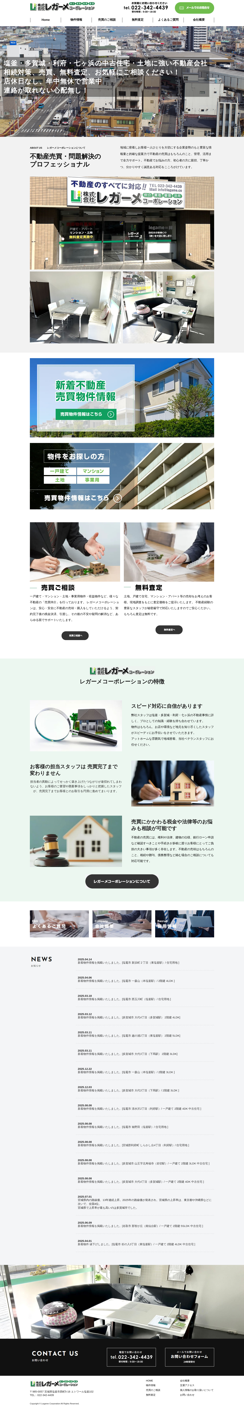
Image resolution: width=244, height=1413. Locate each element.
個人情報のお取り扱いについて (197, 1390)
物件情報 (76, 19)
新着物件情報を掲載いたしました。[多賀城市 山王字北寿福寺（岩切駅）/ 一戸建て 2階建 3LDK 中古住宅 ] (143, 1163)
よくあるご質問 (168, 19)
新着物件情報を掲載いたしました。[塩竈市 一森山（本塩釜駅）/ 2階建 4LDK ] (126, 980)
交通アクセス (187, 1385)
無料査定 (138, 19)
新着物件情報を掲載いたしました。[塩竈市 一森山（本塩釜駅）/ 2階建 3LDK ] (126, 1072)
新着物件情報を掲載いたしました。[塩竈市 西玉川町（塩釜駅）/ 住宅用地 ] (124, 999)
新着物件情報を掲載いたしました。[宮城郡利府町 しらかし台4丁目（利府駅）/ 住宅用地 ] (133, 1145)
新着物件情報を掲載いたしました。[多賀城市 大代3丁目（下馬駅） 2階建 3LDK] (127, 1053)
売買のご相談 (107, 19)
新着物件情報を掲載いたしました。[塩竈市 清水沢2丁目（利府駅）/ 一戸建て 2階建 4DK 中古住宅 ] (139, 1108)
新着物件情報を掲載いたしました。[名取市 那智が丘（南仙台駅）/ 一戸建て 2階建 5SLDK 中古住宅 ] (140, 1225)
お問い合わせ (187, 1394)
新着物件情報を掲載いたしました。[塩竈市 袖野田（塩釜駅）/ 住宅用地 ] (123, 1126)
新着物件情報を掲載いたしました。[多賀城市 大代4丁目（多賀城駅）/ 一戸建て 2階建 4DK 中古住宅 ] (141, 1181)
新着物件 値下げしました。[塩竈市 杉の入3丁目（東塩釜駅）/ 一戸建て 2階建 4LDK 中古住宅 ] (136, 1244)
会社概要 (199, 19)
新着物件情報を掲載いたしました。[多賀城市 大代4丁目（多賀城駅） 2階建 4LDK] (129, 1017)
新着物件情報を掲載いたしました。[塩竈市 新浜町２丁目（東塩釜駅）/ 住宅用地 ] (128, 962)
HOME (149, 1380)
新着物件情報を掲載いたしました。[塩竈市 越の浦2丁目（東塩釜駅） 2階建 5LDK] (129, 1035)
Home (45, 19)
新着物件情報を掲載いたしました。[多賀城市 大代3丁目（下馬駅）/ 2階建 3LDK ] (128, 1090)
